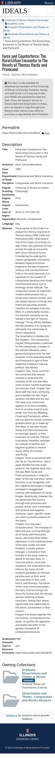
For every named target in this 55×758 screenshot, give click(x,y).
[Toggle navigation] (51, 11)
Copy (45, 133)
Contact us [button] (12, 715)
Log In (48, 2)
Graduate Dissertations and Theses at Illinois (34, 673)
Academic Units (14, 23)
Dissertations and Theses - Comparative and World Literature (37, 696)
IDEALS (14, 11)
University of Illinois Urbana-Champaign (25, 20)
